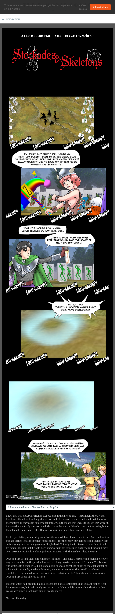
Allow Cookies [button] (100, 7)
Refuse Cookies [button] (83, 7)
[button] (21, 9)
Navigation (13, 19)
